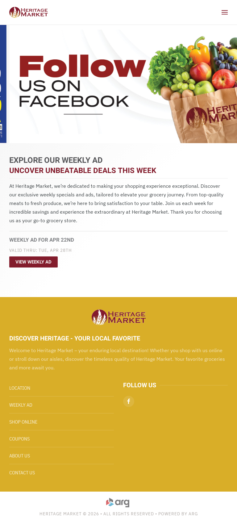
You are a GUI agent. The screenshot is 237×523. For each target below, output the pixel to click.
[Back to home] (28, 12)
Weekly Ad (20, 405)
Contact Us (22, 472)
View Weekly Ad (33, 262)
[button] (225, 12)
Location (19, 388)
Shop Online (23, 422)
